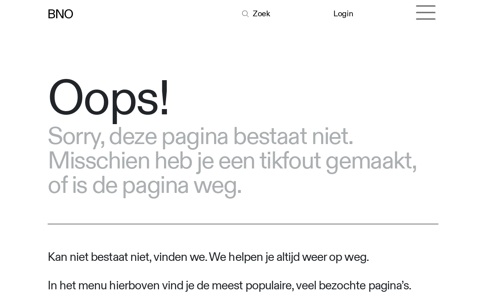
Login (343, 14)
